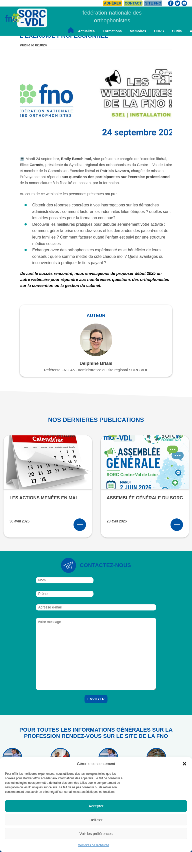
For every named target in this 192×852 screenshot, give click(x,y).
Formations (112, 31)
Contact (133, 3)
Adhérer (112, 3)
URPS (159, 31)
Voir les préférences (96, 833)
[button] (184, 763)
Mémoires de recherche (93, 845)
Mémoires (138, 31)
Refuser (96, 820)
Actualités (86, 31)
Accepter (95, 806)
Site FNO (153, 3)
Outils (177, 31)
